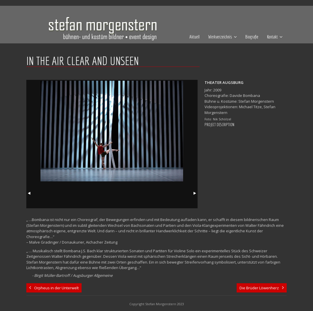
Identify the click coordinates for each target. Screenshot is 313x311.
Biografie (251, 36)
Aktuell (194, 36)
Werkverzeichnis (220, 36)
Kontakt (272, 36)
